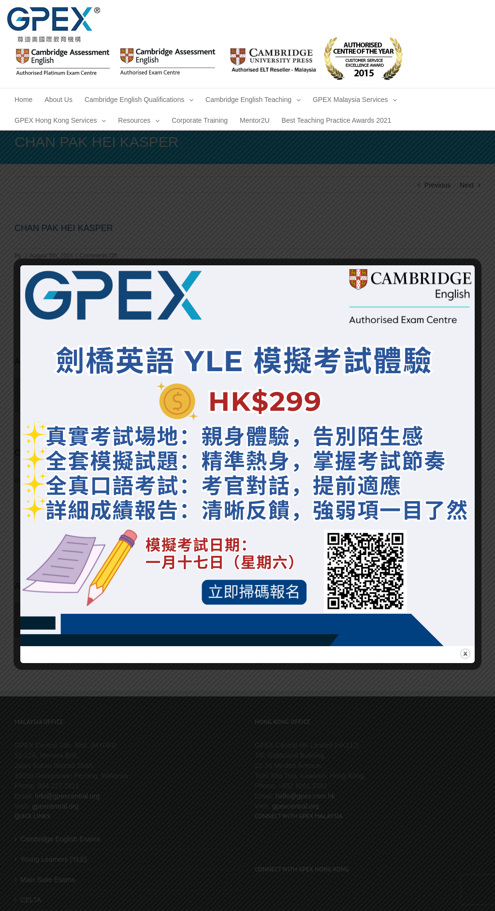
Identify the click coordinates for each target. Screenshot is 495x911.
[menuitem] (23, 98)
